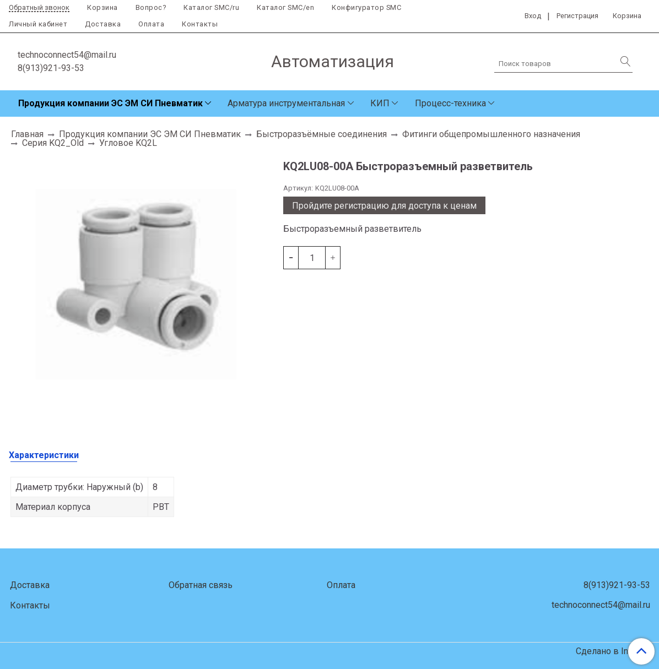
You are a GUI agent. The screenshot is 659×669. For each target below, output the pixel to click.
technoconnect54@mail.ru (67, 55)
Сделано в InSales (613, 651)
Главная (27, 134)
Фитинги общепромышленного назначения (491, 134)
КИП (380, 103)
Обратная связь (201, 585)
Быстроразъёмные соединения (321, 134)
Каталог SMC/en (285, 7)
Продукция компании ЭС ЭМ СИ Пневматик (110, 103)
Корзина (102, 7)
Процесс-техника (450, 103)
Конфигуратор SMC (366, 7)
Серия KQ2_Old (53, 143)
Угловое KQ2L (128, 143)
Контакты (200, 24)
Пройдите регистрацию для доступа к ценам (384, 205)
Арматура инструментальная (286, 103)
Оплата (151, 24)
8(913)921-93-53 (51, 68)
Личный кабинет (38, 24)
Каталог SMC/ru (211, 7)
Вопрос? (151, 7)
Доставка (103, 24)
